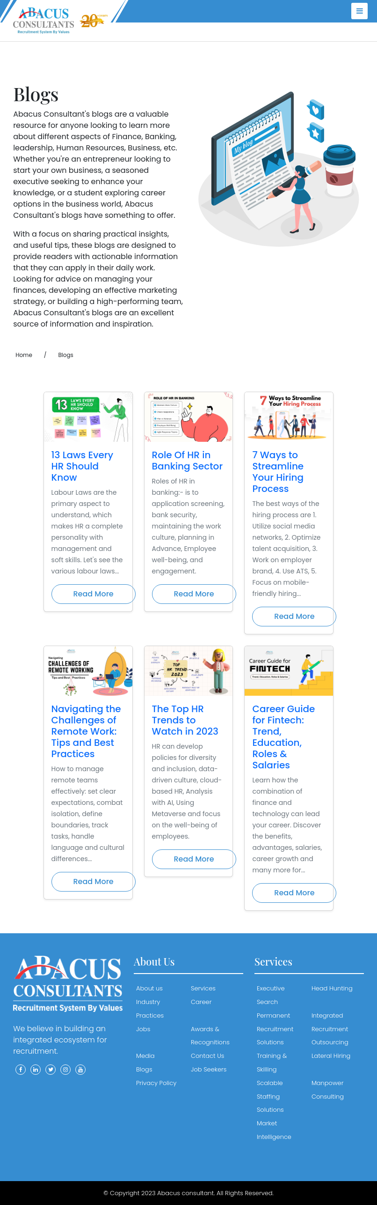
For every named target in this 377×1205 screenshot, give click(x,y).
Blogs (144, 1069)
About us (149, 988)
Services (203, 988)
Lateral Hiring (331, 1055)
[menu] (359, 11)
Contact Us (207, 1055)
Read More (93, 593)
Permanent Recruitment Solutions (275, 1029)
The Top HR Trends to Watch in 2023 (185, 720)
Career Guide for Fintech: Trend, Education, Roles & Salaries (283, 737)
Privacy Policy (156, 1083)
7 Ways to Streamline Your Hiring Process (278, 471)
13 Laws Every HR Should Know (82, 466)
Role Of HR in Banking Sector (187, 460)
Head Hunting (332, 988)
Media (145, 1055)
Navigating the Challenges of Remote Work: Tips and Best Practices (86, 731)
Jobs (143, 1029)
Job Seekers (208, 1069)
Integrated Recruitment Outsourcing (330, 1029)
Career (201, 1001)
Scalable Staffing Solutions (270, 1097)
